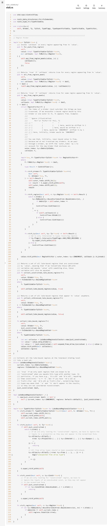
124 (9, 298)
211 (9, 498)
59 (10, 148)
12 (10, 40)
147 (9, 351)
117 (9, 282)
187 (9, 443)
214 (9, 505)
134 (9, 321)
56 (10, 141)
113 (9, 273)
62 (10, 155)
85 (10, 208)
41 (10, 107)
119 (9, 286)
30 (10, 81)
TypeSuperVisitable (61, 28)
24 (10, 68)
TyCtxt (37, 28)
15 (10, 47)
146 (9, 349)
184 (9, 436)
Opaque (89, 439)
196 (9, 464)
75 (10, 185)
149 (9, 356)
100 (9, 243)
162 (9, 386)
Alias (34, 436)
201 (9, 475)
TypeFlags (46, 28)
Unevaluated (51, 487)
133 (9, 319)
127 (9, 305)
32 (10, 86)
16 (10, 49)
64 (10, 160)
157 (9, 374)
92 (10, 224)
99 (10, 240)
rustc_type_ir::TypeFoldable (30, 22)
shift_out (49, 185)
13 (10, 42)
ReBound (39, 199)
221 (9, 521)
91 (10, 222)
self (19, 28)
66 (10, 164)
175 (9, 415)
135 (9, 323)
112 (9, 270)
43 (10, 111)
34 (10, 91)
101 (9, 245)
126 (9, 303)
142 (9, 339)
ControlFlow (43, 167)
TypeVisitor (91, 28)
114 (9, 275)
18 (10, 54)
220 (9, 519)
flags (36, 238)
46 (10, 118)
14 (10, 45)
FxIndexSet (26, 280)
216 (9, 510)
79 (10, 194)
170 (9, 404)
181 (9, 429)
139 (9, 333)
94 (10, 229)
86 (10, 210)
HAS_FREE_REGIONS (70, 238)
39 (10, 102)
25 (10, 70)
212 (9, 501)
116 (9, 280)
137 (9, 328)
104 (9, 252)
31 (10, 84)
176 (9, 418)
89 (10, 217)
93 (10, 227)
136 (9, 326)
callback (28, 61)
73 (10, 181)
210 (9, 496)
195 (9, 462)
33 (10, 88)
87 (10, 213)
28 (10, 77)
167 (9, 397)
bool (67, 81)
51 (10, 130)
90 (10, 220)
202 (9, 478)
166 (9, 395)
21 (10, 61)
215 (9, 508)
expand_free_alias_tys (68, 344)
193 (9, 457)
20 (10, 58)
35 (10, 93)
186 (9, 441)
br (49, 512)
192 (9, 455)
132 (9, 316)
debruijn (43, 201)
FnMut (41, 54)
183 (9, 434)
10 (10, 35)
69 (10, 171)
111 (9, 268)
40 (10, 104)
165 (9, 392)
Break (54, 215)
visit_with (31, 257)
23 (10, 65)
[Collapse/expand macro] (12, 455)
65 (10, 162)
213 (9, 503)
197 (9, 466)
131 (9, 314)
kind (38, 197)
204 (9, 482)
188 (9, 445)
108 (9, 261)
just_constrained (77, 339)
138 (9, 330)
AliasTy (45, 436)
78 (10, 192)
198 (9, 468)
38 (10, 100)
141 (9, 337)
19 (10, 56)
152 (9, 362)
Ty (31, 28)
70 (10, 174)
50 (10, 128)
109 (9, 263)
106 (9, 257)
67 (10, 167)
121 (9, 291)
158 (9, 376)
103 (9, 250)
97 (10, 236)
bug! (34, 455)
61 (10, 153)
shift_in (48, 181)
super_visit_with (50, 183)
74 (10, 183)
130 (9, 312)
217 (9, 512)
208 (9, 492)
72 (10, 178)
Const (51, 475)
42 (10, 109)
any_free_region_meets (36, 58)
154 (9, 367)
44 (10, 114)
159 (9, 379)
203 (9, 480)
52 (10, 132)
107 (9, 259)
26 (10, 72)
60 (10, 151)
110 (9, 266)
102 (9, 247)
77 (10, 190)
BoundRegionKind (43, 280)
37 (10, 98)
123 (9, 296)
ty (32, 238)
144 (9, 344)
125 (9, 300)
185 (9, 439)
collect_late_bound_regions (38, 289)
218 (9, 515)
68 (10, 169)
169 (9, 402)
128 (9, 307)
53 (10, 134)
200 (9, 473)
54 (10, 137)
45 (10, 116)
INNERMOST (78, 257)
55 (10, 139)
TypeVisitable (78, 28)
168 (9, 399)
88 (10, 215)
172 (9, 409)
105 (9, 254)
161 (9, 383)
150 (9, 358)
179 (9, 425)
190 (9, 450)
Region (51, 54)
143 (9, 342)
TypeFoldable (29, 284)
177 (9, 420)
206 (9, 487)
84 (10, 206)
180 (9, 427)
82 (10, 201)
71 (10, 176)
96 (10, 233)
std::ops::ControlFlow (27, 15)
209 (9, 494)
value (49, 58)
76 (10, 187)
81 (10, 199)
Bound (68, 199)
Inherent (69, 439)
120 (9, 289)
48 (10, 123)
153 (9, 365)
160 (9, 381)
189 (9, 448)
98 (10, 238)
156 (9, 372)
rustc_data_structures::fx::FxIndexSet (34, 19)
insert (44, 512)
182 (9, 432)
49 (10, 125)
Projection (47, 439)
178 (9, 422)
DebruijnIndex (47, 148)
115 (9, 277)
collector (46, 346)
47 (10, 121)
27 (10, 75)
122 (9, 293)
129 (9, 310)
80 (10, 197)
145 (9, 346)
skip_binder (43, 342)
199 (9, 471)
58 (10, 146)
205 (9, 485)
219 (9, 517)
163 (9, 388)
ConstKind (39, 487)
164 (9, 390)
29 (10, 79)
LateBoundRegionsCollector (52, 339)
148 (9, 353)
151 (9, 360)
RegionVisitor (69, 157)
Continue (52, 206)
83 (10, 204)
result (31, 187)
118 (9, 284)
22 (10, 63)
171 (9, 406)
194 (9, 459)
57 (10, 144)
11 (10, 38)
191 (9, 452)
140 (9, 335)
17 (10, 52)
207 (9, 489)
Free (63, 452)
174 (9, 413)
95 (10, 231)
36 (10, 95)
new (67, 339)
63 (10, 157)
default (77, 399)
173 (9, 411)
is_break (99, 257)
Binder (26, 28)
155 (9, 369)
